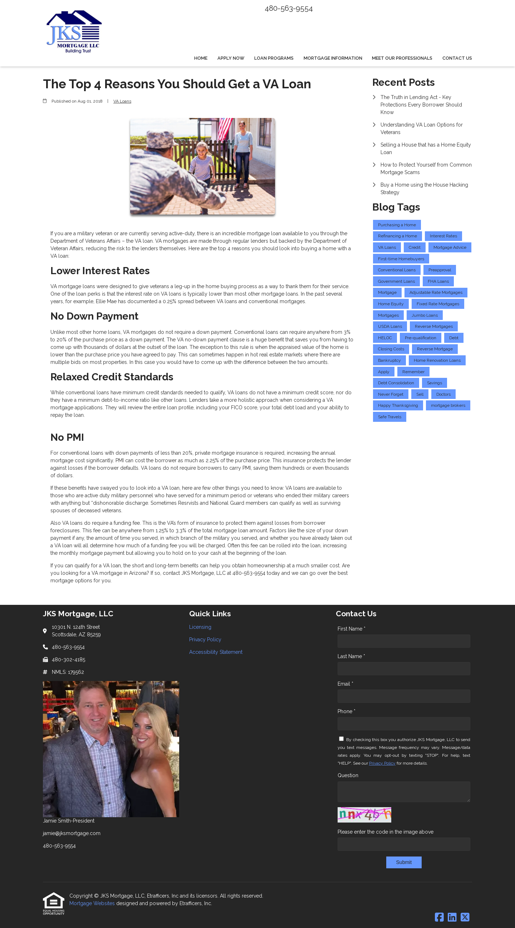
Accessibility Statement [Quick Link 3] (215, 652)
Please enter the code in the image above (385, 832)
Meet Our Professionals (402, 58)
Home (200, 58)
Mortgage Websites (92, 903)
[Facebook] (439, 917)
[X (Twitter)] (465, 917)
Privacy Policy (382, 763)
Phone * (346, 711)
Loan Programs (274, 58)
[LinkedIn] (452, 917)
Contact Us (457, 58)
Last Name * (351, 656)
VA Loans (122, 101)
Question (348, 775)
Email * (345, 684)
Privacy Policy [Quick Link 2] (205, 639)
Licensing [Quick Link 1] (200, 627)
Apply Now (230, 58)
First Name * (352, 629)
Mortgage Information (333, 58)
